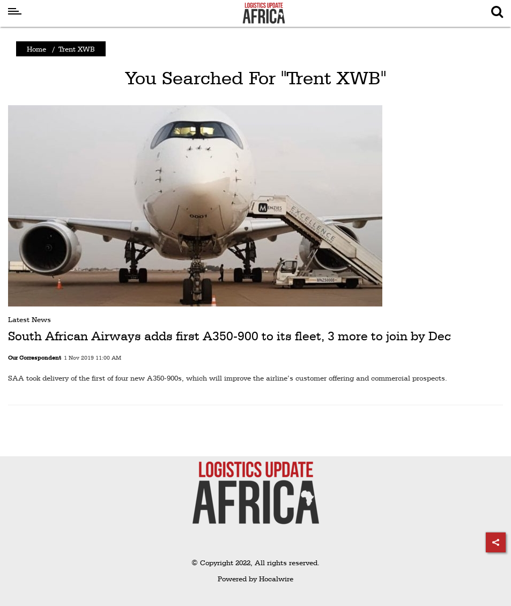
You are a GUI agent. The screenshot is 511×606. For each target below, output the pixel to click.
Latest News (29, 319)
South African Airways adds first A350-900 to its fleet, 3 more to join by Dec (229, 336)
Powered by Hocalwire (255, 578)
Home (36, 49)
